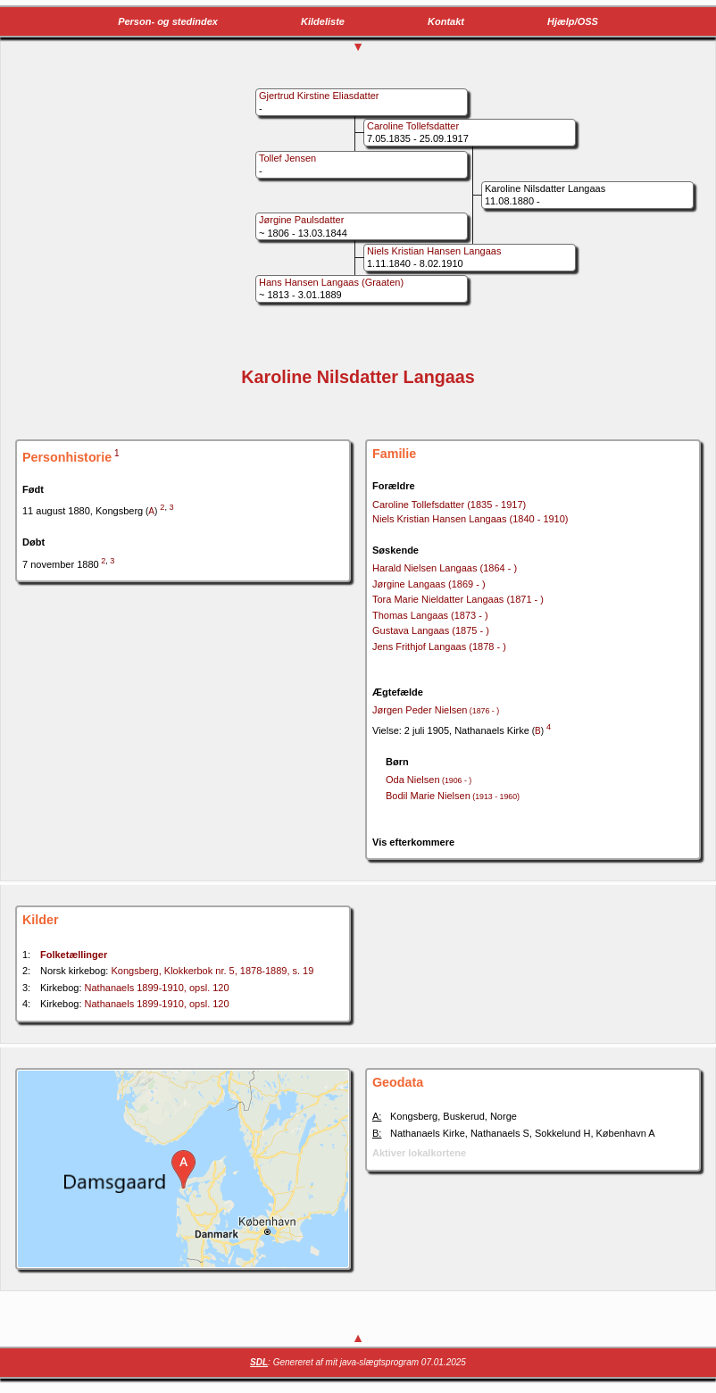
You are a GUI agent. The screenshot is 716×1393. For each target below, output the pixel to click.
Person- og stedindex (168, 21)
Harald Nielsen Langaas (444, 568)
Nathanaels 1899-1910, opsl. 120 (157, 987)
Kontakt (446, 21)
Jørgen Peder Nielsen (435, 710)
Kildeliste (323, 21)
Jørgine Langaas (429, 584)
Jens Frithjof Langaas (439, 646)
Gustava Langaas (430, 630)
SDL (259, 1362)
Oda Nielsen (428, 779)
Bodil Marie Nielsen (453, 795)
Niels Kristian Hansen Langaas (470, 518)
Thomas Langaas (430, 615)
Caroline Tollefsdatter (449, 504)
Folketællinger (73, 954)
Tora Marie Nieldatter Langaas (458, 599)
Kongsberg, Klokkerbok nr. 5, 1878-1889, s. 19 (212, 970)
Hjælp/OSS (572, 21)
